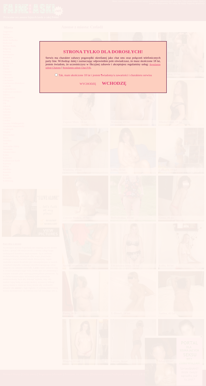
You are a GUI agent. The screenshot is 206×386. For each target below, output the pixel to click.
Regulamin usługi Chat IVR (77, 67)
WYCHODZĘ (88, 83)
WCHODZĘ (114, 83)
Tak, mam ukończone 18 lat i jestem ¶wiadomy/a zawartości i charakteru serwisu (105, 75)
